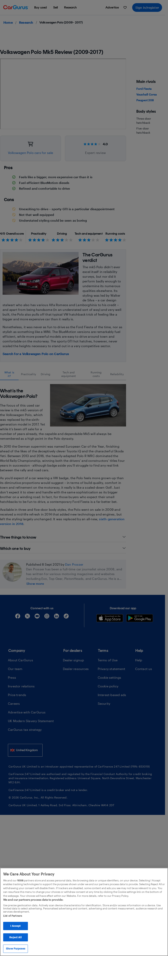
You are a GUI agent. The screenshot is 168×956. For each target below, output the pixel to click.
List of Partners (12, 915)
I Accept (15, 925)
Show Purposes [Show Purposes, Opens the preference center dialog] (15, 948)
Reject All (15, 937)
